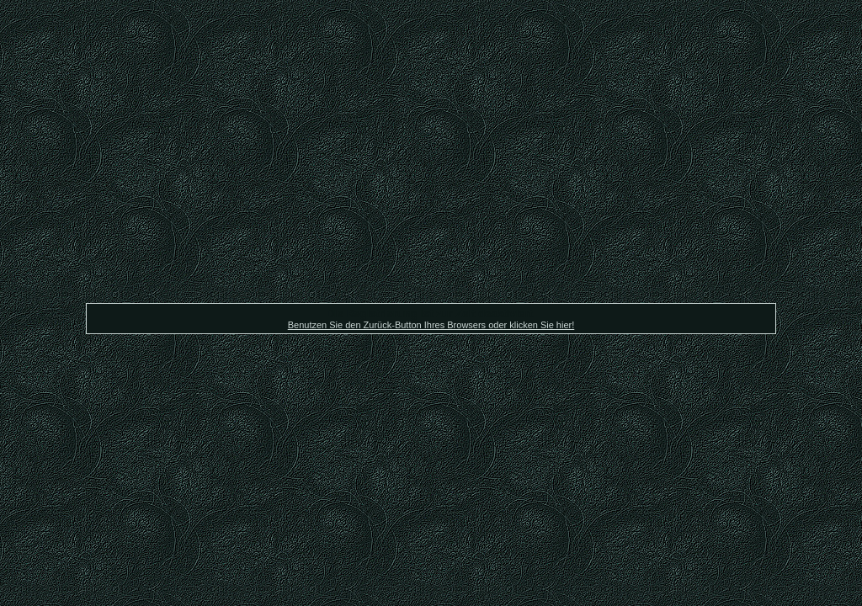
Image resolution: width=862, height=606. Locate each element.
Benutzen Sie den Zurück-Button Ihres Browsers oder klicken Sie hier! (431, 325)
